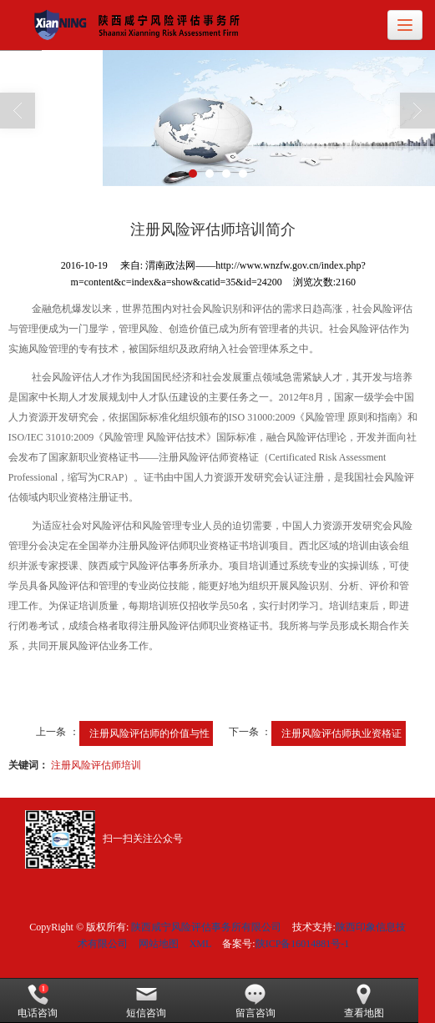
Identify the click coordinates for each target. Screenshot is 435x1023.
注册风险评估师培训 (96, 765)
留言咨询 (255, 1001)
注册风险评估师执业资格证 (341, 733)
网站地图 (159, 944)
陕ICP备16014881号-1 (302, 944)
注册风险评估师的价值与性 (149, 733)
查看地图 (364, 1001)
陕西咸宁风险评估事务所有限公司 (206, 927)
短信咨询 (146, 1001)
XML (201, 944)
